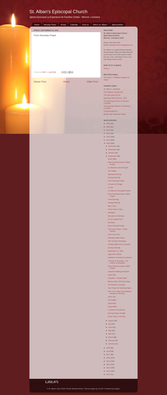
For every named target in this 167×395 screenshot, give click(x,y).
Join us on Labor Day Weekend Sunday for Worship (120, 292)
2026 (108, 123)
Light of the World (114, 254)
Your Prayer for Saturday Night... (120, 288)
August (111, 321)
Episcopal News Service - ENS (115, 98)
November (112, 149)
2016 (108, 358)
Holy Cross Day (114, 234)
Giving (63, 25)
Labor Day (112, 275)
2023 (108, 133)
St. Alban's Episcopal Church (58, 11)
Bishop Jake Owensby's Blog (115, 114)
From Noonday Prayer (116, 181)
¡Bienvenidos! (117, 25)
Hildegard (111, 213)
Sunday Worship (114, 177)
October (111, 153)
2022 (108, 137)
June (110, 327)
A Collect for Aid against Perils (119, 191)
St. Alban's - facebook (112, 89)
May (110, 330)
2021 (108, 140)
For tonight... (112, 300)
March (110, 337)
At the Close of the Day (116, 316)
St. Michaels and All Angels (118, 168)
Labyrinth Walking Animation (118, 271)
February (112, 340)
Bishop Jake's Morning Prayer (119, 281)
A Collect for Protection (116, 310)
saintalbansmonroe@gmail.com (121, 45)
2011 (108, 374)
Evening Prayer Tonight (116, 313)
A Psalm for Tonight (115, 184)
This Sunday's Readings (117, 241)
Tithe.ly (106, 68)
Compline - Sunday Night (117, 278)
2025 (108, 127)
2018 (108, 351)
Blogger (117, 389)
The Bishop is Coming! (116, 285)
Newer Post (40, 81)
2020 (108, 143)
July (110, 324)
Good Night (112, 159)
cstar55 (100, 389)
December (112, 146)
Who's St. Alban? (100, 25)
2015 (108, 361)
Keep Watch (112, 307)
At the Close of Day (115, 209)
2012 (108, 371)
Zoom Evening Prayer (116, 226)
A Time (110, 187)
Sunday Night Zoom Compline (119, 244)
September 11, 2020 (115, 251)
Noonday (111, 222)
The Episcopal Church (112, 95)
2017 (108, 354)
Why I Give (112, 206)
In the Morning (113, 199)
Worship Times (50, 25)
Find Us (85, 25)
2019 (108, 348)
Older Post (92, 81)
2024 (108, 130)
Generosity (112, 303)
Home (36, 25)
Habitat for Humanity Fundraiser (120, 257)
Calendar (74, 25)
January (111, 344)
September (112, 156)
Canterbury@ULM (110, 111)
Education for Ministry (116, 216)
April (110, 334)
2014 (108, 364)
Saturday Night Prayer (116, 238)
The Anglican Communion (113, 92)
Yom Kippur (112, 171)
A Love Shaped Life (115, 219)
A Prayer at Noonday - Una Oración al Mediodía (118, 262)
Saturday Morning (114, 174)
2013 (108, 368)
